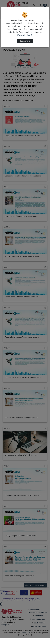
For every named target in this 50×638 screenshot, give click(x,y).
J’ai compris (25, 41)
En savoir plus (25, 35)
